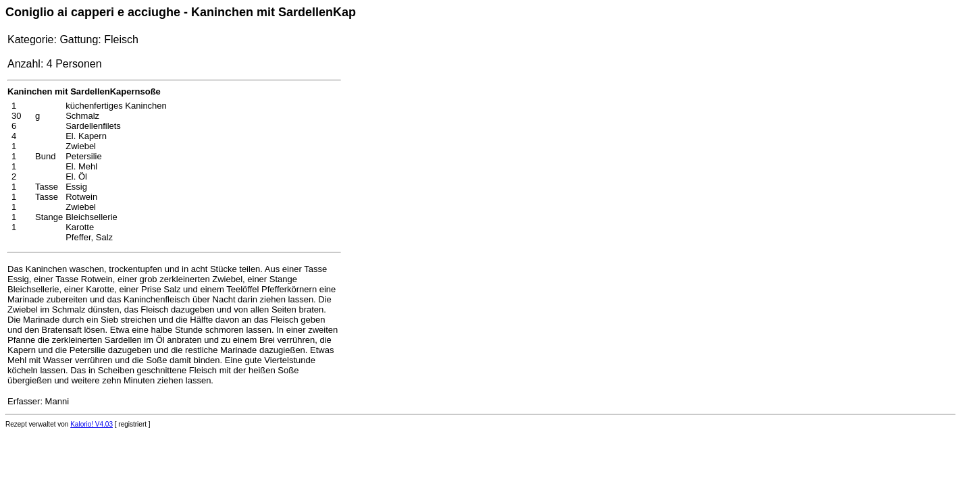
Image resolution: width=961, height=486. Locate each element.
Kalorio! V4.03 (91, 424)
